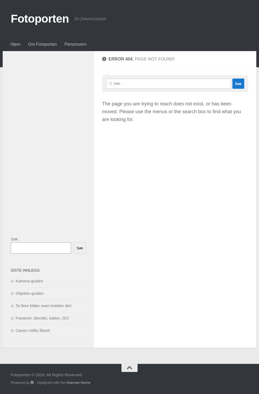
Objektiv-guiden (30, 293)
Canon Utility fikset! (33, 330)
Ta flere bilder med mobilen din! (43, 305)
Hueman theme (78, 383)
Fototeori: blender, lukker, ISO (42, 318)
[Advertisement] (51, 140)
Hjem (15, 44)
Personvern (75, 44)
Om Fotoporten (42, 44)
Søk (14, 239)
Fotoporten (40, 18)
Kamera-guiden (29, 281)
